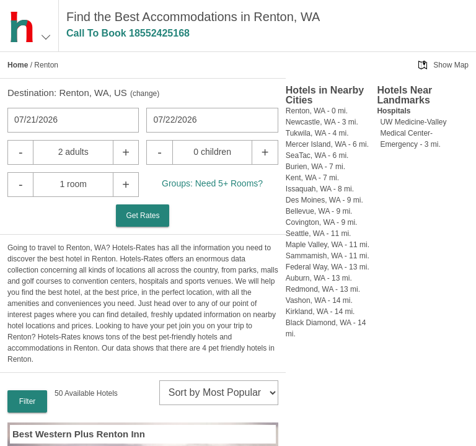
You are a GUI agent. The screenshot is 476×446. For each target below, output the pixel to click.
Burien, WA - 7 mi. (315, 166)
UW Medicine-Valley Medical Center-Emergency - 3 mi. (413, 133)
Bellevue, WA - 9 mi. (319, 211)
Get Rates (142, 215)
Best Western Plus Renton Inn (78, 434)
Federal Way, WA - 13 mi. (327, 267)
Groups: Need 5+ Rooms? (212, 183)
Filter (27, 401)
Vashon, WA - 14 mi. (319, 300)
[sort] (218, 392)
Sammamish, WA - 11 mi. (327, 255)
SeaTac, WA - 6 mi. (317, 155)
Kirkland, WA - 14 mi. (320, 311)
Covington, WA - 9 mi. (322, 222)
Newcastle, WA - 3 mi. (322, 122)
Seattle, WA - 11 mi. (318, 233)
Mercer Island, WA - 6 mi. (327, 144)
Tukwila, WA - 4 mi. (317, 133)
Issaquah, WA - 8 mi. (320, 189)
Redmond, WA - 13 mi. (323, 289)
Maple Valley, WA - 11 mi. (327, 244)
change (145, 93)
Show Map (451, 65)
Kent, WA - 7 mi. (312, 177)
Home (17, 65)
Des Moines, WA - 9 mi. (324, 200)
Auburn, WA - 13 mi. (319, 278)
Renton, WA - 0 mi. (317, 111)
